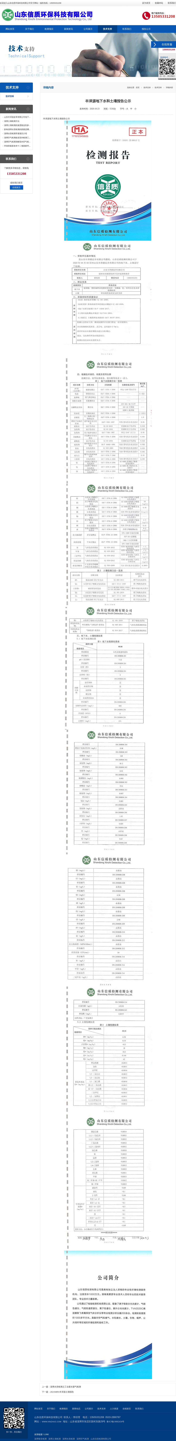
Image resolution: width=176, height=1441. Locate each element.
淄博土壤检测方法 (11, 121)
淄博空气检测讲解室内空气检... (17, 142)
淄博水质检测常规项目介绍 (15, 133)
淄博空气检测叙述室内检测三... (17, 138)
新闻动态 (76, 1408)
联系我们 (172, 3)
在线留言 (16, 187)
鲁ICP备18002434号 (115, 1422)
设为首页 (146, 3)
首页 (137, 88)
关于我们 (51, 1408)
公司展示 (89, 1408)
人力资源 (114, 1408)
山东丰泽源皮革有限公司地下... (17, 117)
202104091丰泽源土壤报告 (62, 1392)
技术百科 (10, 96)
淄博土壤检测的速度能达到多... (17, 125)
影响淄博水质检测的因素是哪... (17, 129)
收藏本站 (159, 3)
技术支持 (147, 88)
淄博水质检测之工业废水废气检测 (65, 1387)
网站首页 (38, 1408)
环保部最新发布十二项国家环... (17, 146)
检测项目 (64, 1408)
